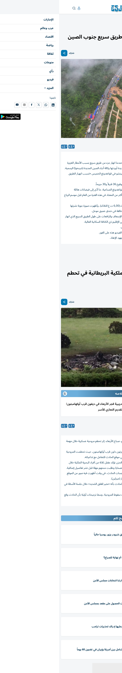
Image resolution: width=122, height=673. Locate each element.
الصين (115, 252)
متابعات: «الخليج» (94, 426)
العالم (106, 28)
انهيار (92, 252)
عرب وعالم (115, 28)
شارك (12, 53)
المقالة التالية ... (112, 512)
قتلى (103, 252)
